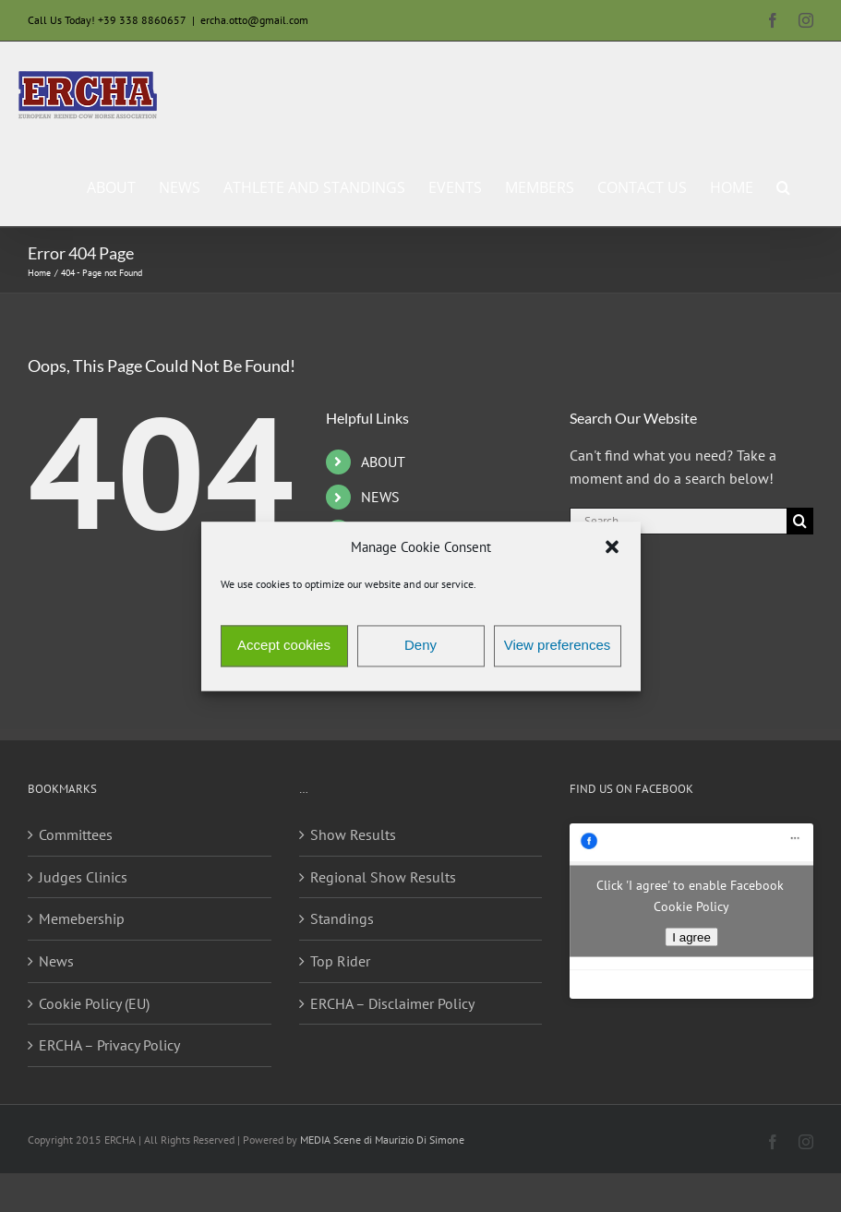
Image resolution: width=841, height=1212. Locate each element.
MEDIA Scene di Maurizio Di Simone (382, 1139)
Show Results (353, 834)
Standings (342, 918)
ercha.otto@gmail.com (254, 20)
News (56, 961)
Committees (76, 834)
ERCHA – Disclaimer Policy (392, 1003)
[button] (612, 547)
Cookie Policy (691, 906)
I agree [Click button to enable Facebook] (691, 937)
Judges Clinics (83, 877)
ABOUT (383, 461)
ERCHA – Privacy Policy (109, 1045)
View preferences (557, 646)
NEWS (380, 496)
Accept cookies (283, 646)
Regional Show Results (383, 877)
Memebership (82, 918)
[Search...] (678, 521)
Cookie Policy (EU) (94, 1003)
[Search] (800, 521)
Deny (420, 646)
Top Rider (340, 961)
